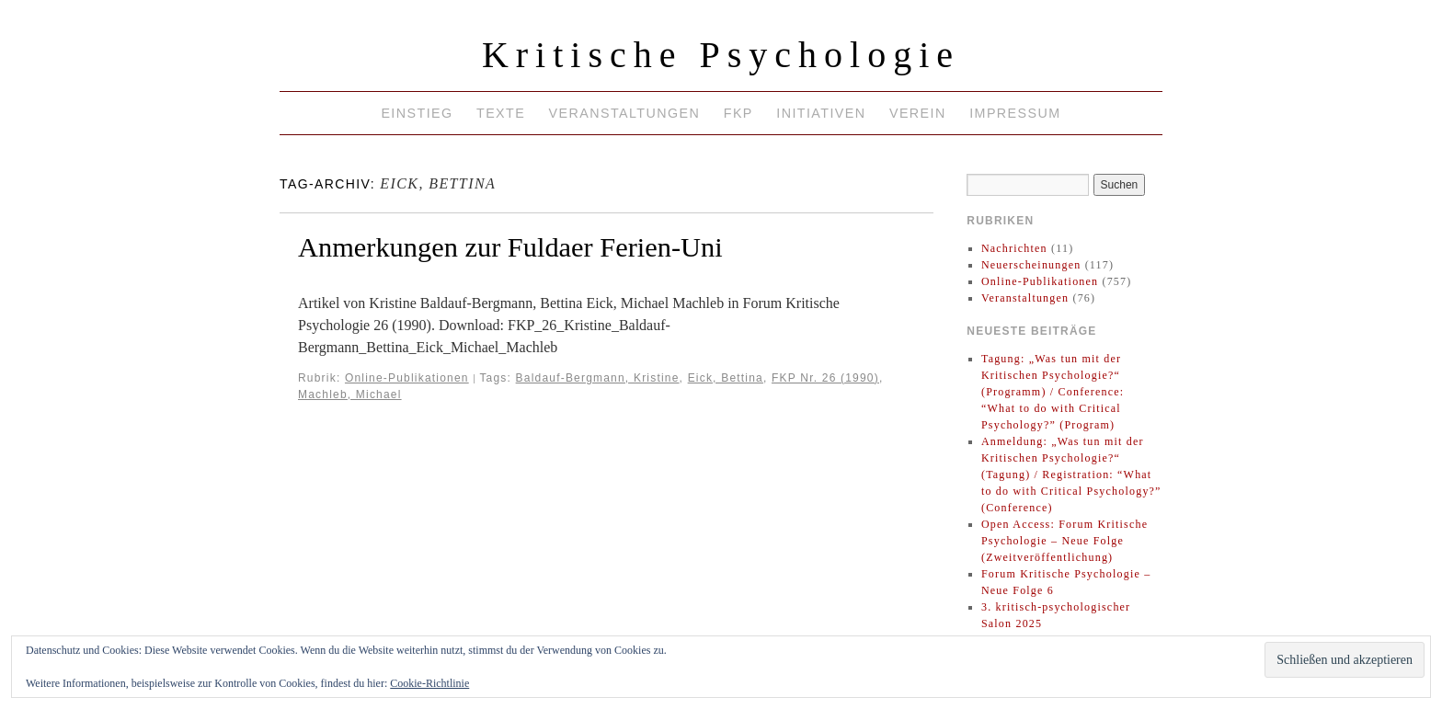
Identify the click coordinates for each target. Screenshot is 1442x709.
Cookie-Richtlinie (429, 683)
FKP (738, 113)
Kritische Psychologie (721, 54)
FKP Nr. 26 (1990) (825, 378)
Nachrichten (1014, 248)
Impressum (1014, 113)
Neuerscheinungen (1031, 264)
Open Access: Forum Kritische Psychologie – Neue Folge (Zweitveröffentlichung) (1064, 541)
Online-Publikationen (407, 378)
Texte (500, 113)
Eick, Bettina (725, 378)
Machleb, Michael (350, 394)
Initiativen (820, 113)
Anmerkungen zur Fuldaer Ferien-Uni (510, 247)
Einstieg (416, 113)
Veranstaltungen (625, 113)
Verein (917, 113)
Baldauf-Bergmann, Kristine (598, 378)
